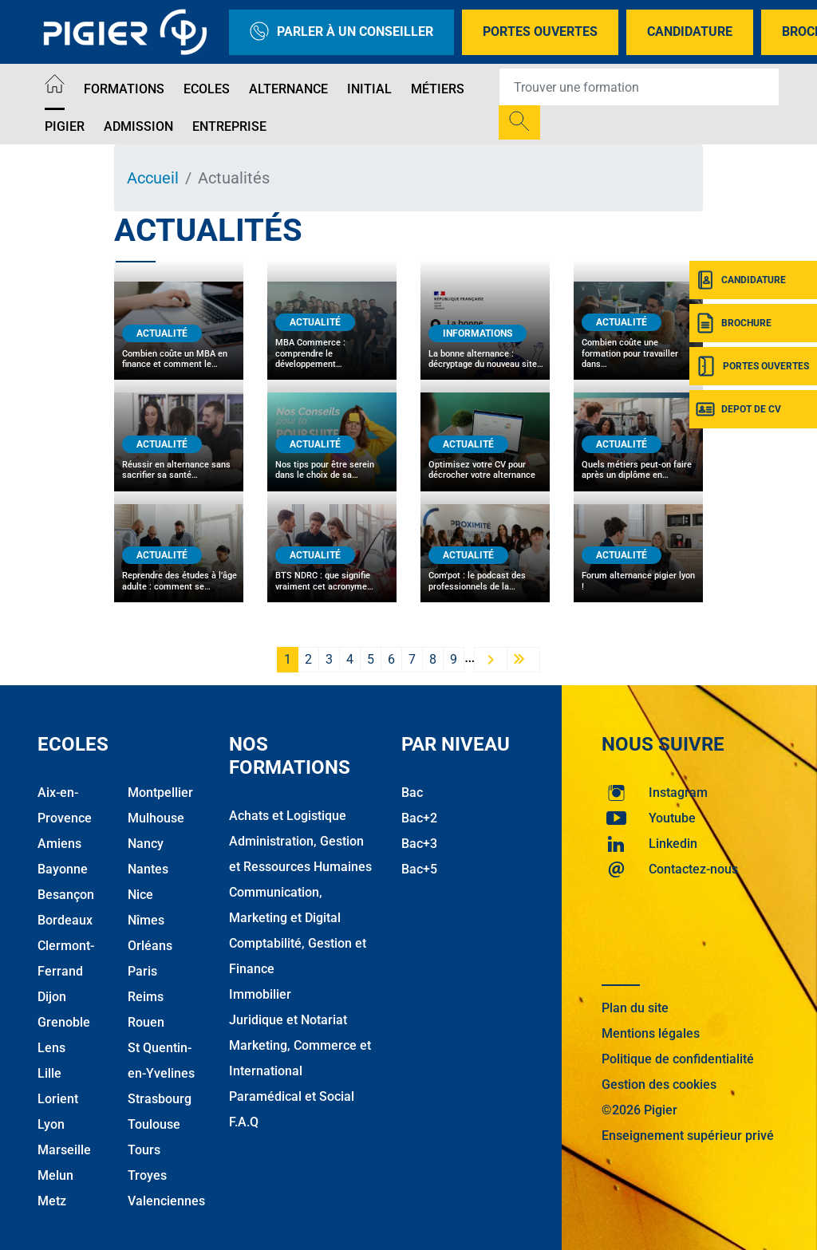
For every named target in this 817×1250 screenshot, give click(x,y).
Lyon (51, 1124)
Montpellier (160, 792)
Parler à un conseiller (341, 32)
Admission (138, 126)
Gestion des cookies (659, 1084)
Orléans (150, 945)
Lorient (57, 1098)
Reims (146, 996)
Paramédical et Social (291, 1096)
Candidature (689, 31)
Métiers (437, 89)
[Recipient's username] (639, 87)
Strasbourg (159, 1098)
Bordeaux (65, 920)
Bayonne (62, 869)
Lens (51, 1047)
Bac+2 (419, 818)
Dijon (51, 996)
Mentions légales (651, 1033)
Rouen (146, 1022)
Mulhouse (156, 818)
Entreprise (229, 126)
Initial (369, 89)
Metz (51, 1201)
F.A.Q (244, 1122)
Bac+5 (419, 869)
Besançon (65, 894)
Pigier (65, 126)
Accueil (153, 177)
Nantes (148, 869)
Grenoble (63, 1022)
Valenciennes (166, 1201)
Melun (55, 1175)
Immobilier (260, 994)
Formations (124, 89)
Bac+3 (419, 843)
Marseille (64, 1149)
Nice (140, 894)
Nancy (146, 843)
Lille (49, 1073)
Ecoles (207, 89)
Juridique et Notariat (288, 1019)
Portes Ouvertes (540, 31)
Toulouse (154, 1124)
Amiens (59, 843)
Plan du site (635, 1007)
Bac (412, 792)
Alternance (288, 89)
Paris (142, 971)
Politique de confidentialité (678, 1059)
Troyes (147, 1175)
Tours (144, 1149)
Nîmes (146, 920)
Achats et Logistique (287, 815)
